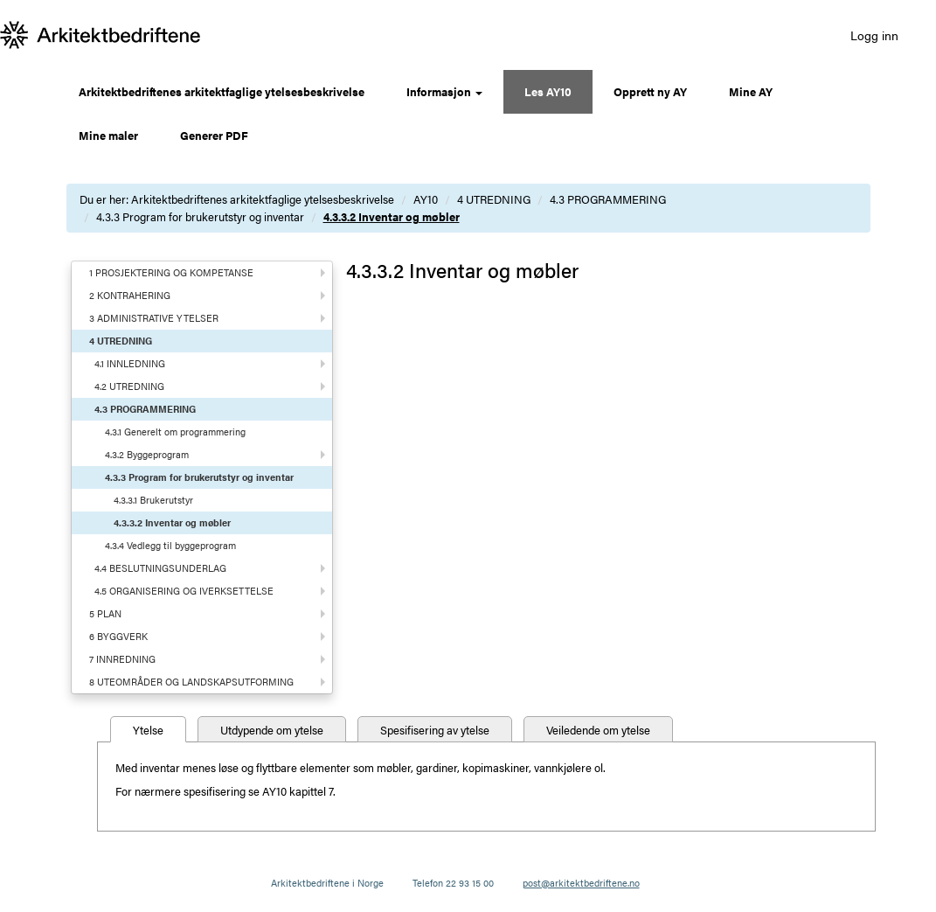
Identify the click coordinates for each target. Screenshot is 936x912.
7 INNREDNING (122, 658)
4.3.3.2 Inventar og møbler (391, 216)
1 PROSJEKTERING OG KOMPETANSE (171, 272)
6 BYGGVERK (118, 636)
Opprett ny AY (650, 91)
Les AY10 (548, 91)
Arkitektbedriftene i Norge (327, 882)
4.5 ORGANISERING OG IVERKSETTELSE (184, 590)
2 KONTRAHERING (129, 295)
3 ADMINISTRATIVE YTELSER (153, 317)
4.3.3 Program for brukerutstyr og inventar (200, 216)
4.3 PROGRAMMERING (608, 199)
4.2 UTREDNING (129, 386)
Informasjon (444, 91)
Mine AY (751, 91)
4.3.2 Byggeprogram (147, 454)
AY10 (425, 199)
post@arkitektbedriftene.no (581, 882)
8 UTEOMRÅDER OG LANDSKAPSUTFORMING (191, 681)
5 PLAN (105, 613)
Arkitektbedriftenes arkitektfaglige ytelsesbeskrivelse (221, 91)
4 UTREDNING (493, 199)
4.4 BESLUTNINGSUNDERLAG (160, 567)
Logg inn (874, 35)
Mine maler (108, 135)
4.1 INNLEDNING (129, 363)
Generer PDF (214, 135)
